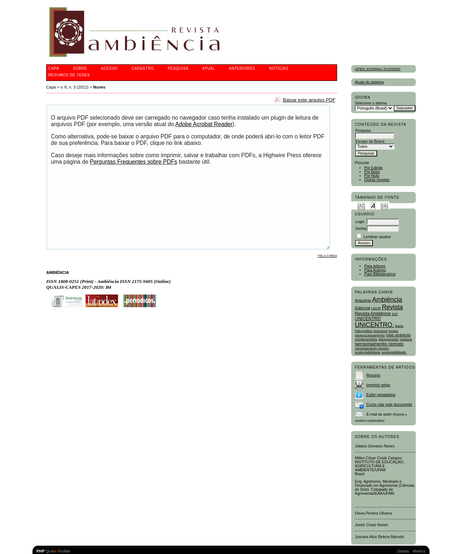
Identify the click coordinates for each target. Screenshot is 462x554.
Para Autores (375, 270)
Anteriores (242, 68)
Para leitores (374, 266)
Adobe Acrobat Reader (203, 124)
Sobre (80, 68)
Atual (208, 68)
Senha (360, 229)
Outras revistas (376, 180)
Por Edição (373, 168)
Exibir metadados (380, 395)
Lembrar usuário (377, 237)
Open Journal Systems (377, 69)
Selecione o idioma (371, 103)
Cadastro (142, 68)
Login (359, 222)
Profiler (53, 551)
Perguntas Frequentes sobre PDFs (133, 162)
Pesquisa (178, 68)
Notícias (278, 68)
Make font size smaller (361, 205)
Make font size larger (384, 205)
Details (403, 551)
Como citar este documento (389, 405)
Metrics (419, 551)
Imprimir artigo (378, 385)
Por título (371, 176)
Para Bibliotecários (380, 274)
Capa (53, 68)
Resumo (373, 375)
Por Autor (372, 172)
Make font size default (372, 205)
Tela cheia (327, 256)
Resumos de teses (69, 75)
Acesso (109, 68)
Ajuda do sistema (369, 82)
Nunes (99, 87)
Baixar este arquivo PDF (309, 100)
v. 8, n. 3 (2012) (75, 87)
